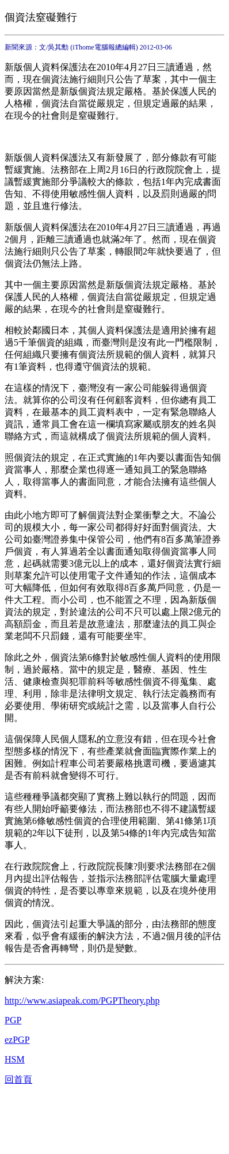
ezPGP (17, 1040)
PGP (13, 1020)
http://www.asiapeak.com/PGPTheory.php (82, 1000)
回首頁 (18, 1079)
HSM (15, 1059)
